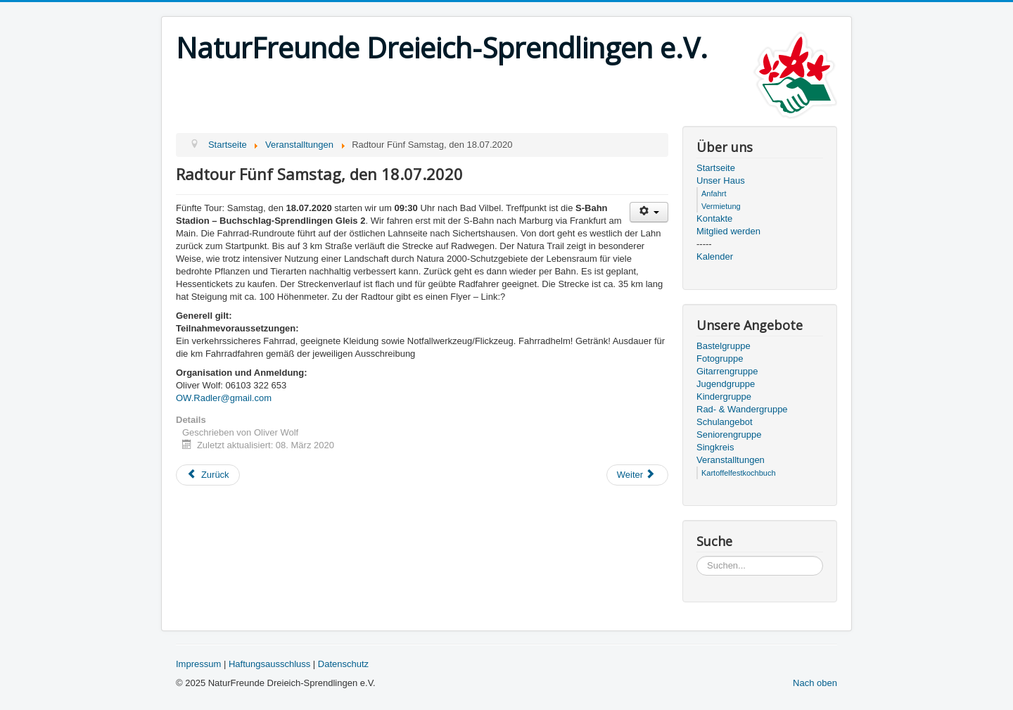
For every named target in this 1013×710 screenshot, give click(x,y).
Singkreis (715, 447)
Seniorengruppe (729, 434)
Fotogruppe (720, 358)
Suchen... (696, 556)
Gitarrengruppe (727, 371)
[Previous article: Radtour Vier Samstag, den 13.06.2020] (208, 475)
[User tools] (649, 212)
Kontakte (714, 218)
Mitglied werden (728, 231)
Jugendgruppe (725, 384)
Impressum (198, 664)
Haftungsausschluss (269, 664)
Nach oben (815, 683)
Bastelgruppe (723, 346)
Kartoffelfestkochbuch (738, 473)
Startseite (715, 168)
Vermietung (721, 206)
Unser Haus (720, 180)
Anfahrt (713, 193)
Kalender (714, 256)
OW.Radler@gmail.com (224, 398)
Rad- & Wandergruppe (742, 409)
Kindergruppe (723, 396)
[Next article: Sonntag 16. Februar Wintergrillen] (637, 475)
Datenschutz (343, 664)
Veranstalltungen (730, 460)
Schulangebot (724, 422)
